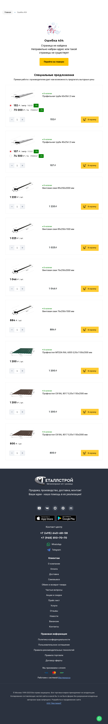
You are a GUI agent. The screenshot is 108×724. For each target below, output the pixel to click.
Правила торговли (54, 655)
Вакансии (54, 621)
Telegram (54, 550)
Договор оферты (54, 660)
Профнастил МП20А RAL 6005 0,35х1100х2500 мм (67, 352)
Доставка (54, 574)
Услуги (54, 605)
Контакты (54, 626)
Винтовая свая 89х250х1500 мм (58, 229)
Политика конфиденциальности (54, 639)
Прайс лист (54, 600)
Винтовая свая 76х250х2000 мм (58, 270)
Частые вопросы (53, 590)
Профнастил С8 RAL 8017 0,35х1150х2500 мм (64, 393)
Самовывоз (54, 579)
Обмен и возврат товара (54, 584)
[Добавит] (22, 119)
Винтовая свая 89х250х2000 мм (58, 188)
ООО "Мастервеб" (53, 703)
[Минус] (11, 119)
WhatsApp (54, 544)
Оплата (54, 569)
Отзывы (54, 611)
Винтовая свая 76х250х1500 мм (58, 311)
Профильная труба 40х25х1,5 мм (58, 142)
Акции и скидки (54, 595)
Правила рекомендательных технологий (54, 650)
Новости (54, 616)
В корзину (89, 119)
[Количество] (17, 119)
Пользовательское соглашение (54, 645)
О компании (54, 563)
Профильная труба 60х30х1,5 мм (58, 96)
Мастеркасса (64, 678)
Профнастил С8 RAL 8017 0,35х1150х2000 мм (64, 434)
